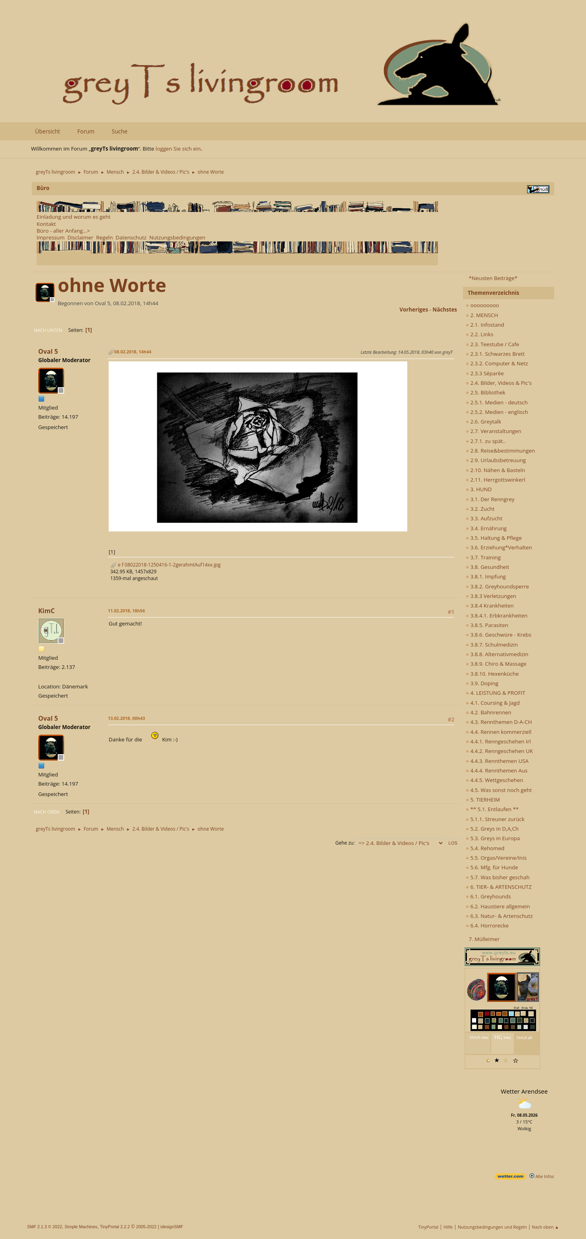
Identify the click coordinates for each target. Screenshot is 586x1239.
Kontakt (46, 223)
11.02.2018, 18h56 (126, 611)
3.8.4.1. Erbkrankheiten (496, 615)
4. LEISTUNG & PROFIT (495, 692)
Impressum (50, 237)
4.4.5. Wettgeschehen (494, 780)
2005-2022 (146, 1226)
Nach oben (46, 812)
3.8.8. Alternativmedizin (497, 654)
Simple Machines (80, 1226)
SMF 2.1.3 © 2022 (44, 1226)
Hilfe (448, 1227)
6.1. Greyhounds (488, 896)
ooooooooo (482, 305)
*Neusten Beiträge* (493, 278)
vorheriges (414, 309)
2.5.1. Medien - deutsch (497, 402)
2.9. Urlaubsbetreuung (496, 460)
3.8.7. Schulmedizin (492, 644)
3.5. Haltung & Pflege (494, 537)
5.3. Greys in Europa (493, 838)
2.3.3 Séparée (485, 373)
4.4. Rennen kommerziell (498, 731)
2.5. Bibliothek (485, 392)
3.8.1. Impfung (486, 576)
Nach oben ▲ (545, 1227)
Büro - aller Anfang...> (63, 230)
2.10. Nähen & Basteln (495, 470)
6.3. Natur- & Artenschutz (499, 915)
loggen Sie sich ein (178, 148)
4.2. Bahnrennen (488, 712)
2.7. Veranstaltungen (494, 431)
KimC (46, 610)
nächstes (445, 309)
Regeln (104, 237)
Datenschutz (130, 237)
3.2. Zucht (480, 508)
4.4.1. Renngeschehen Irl (498, 741)
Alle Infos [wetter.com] (541, 1176)
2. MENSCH (482, 315)
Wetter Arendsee (524, 1091)
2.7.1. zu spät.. (486, 441)
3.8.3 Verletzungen (491, 596)
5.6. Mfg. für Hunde (492, 867)
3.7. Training (483, 557)
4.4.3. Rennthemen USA (497, 761)
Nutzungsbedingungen (177, 237)
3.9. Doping (482, 683)
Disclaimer (80, 237)
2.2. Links (479, 334)
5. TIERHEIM (483, 799)
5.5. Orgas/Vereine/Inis (496, 857)
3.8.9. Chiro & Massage (496, 663)
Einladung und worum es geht (74, 216)
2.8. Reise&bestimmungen (500, 450)
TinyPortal (428, 1227)
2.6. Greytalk (483, 421)
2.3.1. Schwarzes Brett (495, 353)
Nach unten (48, 330)
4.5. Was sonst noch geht (499, 790)
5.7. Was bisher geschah (497, 877)
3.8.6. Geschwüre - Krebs (498, 634)
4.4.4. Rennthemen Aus (496, 770)
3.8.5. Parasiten (487, 625)
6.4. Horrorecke (487, 925)
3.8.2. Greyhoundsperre (497, 586)
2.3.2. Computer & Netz (497, 363)
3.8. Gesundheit (487, 566)
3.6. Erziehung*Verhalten (499, 547)
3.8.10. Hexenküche (492, 673)
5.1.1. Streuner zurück (495, 819)
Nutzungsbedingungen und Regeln (492, 1227)
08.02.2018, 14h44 (132, 352)
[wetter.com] (510, 1178)
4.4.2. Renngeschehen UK (499, 751)
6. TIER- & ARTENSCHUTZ (498, 886)
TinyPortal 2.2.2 (115, 1226)
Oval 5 (48, 351)
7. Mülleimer (484, 939)
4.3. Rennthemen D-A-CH (499, 721)
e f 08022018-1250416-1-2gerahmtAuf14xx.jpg (165, 564)
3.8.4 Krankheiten (490, 605)
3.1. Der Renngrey (490, 499)
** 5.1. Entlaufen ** (492, 809)
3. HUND (479, 489)
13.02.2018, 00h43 (126, 718)
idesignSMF (171, 1226)
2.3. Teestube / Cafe (492, 344)
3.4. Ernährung (486, 528)
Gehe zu (344, 842)
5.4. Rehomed (485, 848)
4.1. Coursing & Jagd (493, 702)
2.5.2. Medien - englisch (497, 412)
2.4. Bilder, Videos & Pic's (499, 382)
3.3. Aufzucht (484, 518)
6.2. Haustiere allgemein (498, 906)
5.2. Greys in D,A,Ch (492, 828)
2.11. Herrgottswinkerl (495, 479)
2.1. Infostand (485, 324)
